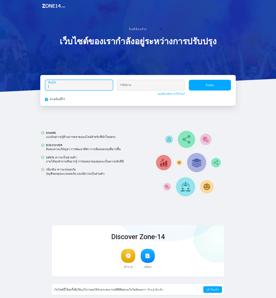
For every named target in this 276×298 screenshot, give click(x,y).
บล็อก (148, 259)
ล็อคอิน (210, 85)
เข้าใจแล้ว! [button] (212, 289)
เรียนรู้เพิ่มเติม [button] (155, 289)
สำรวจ (128, 259)
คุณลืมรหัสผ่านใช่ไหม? (171, 93)
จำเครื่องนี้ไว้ (57, 99)
